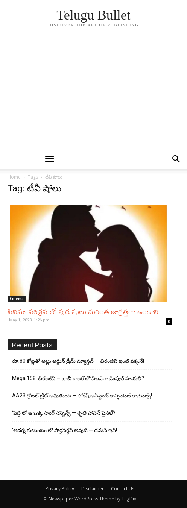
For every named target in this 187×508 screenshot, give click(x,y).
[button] (176, 159)
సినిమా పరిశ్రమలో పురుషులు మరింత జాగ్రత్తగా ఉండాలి (83, 311)
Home (14, 177)
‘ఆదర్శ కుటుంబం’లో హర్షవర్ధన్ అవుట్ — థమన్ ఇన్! (64, 430)
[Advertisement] (93, 92)
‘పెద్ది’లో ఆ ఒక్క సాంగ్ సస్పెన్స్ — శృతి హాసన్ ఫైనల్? (64, 413)
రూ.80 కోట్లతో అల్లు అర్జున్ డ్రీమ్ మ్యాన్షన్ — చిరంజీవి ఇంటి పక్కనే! (78, 361)
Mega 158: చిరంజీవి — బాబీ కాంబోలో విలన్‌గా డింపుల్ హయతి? (78, 378)
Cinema (17, 298)
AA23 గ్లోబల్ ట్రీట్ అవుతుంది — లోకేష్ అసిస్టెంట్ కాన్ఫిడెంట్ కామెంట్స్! (82, 396)
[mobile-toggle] (50, 159)
